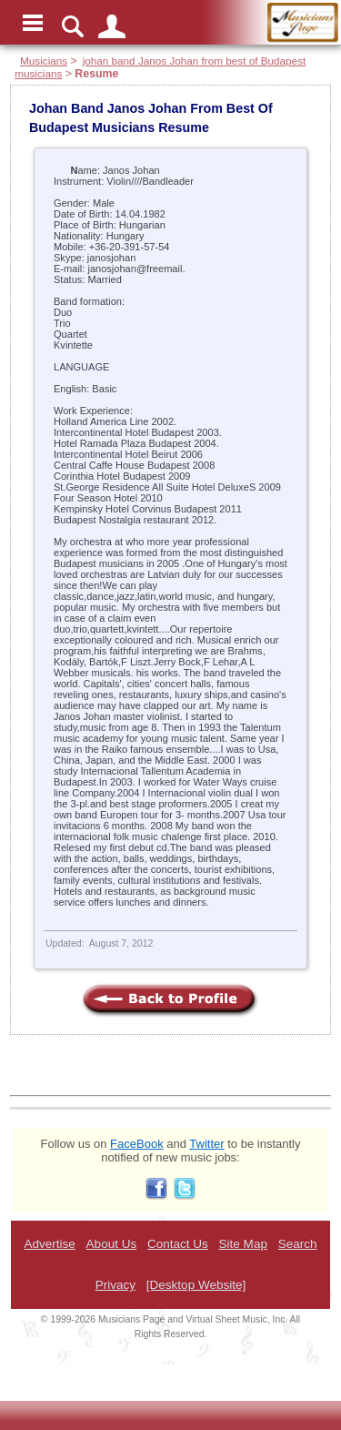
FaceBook (137, 1144)
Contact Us (177, 1244)
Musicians (43, 60)
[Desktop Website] (196, 1285)
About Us (111, 1244)
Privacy (115, 1285)
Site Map (243, 1244)
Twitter (206, 1144)
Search (297, 1244)
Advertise (49, 1244)
